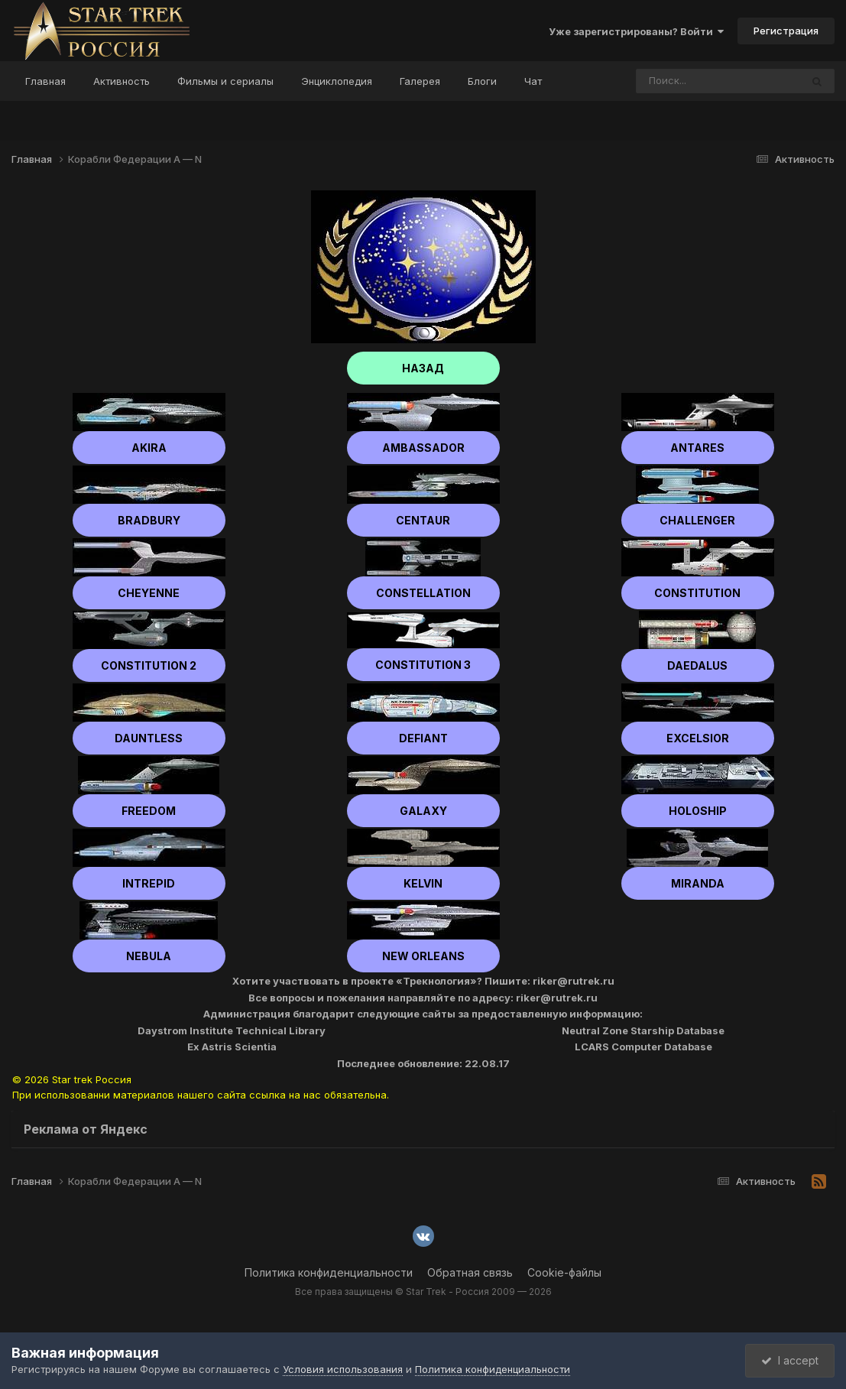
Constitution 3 (423, 664)
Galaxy (423, 810)
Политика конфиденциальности (329, 1272)
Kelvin (423, 883)
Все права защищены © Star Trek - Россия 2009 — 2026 (423, 1291)
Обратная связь (470, 1272)
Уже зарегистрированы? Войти (636, 31)
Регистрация (786, 30)
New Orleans (423, 955)
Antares (697, 447)
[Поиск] (689, 81)
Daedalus (697, 665)
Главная (45, 81)
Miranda (697, 883)
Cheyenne (149, 592)
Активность (121, 81)
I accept (789, 1360)
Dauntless (149, 738)
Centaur (423, 520)
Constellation (423, 592)
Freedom (149, 810)
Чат (533, 81)
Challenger (697, 520)
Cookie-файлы (564, 1272)
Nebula (148, 955)
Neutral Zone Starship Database (643, 1030)
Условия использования (343, 1369)
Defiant (423, 738)
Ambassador (423, 447)
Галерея (420, 81)
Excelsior (697, 738)
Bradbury (149, 520)
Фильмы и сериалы (225, 81)
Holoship (698, 810)
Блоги (482, 81)
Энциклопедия (336, 81)
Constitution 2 (148, 665)
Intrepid (148, 883)
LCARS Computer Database (643, 1046)
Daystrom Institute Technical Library (232, 1030)
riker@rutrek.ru (573, 981)
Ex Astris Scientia (232, 1046)
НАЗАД (423, 368)
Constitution (697, 592)
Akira (149, 447)
